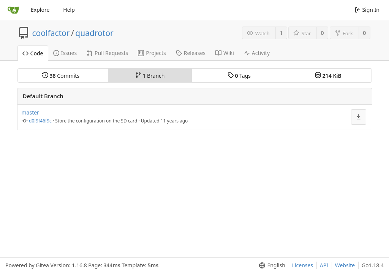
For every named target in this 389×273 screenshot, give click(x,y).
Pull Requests (107, 52)
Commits (60, 75)
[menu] (270, 265)
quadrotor (94, 33)
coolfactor (51, 33)
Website (345, 265)
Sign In (367, 9)
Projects (152, 52)
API (324, 265)
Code (32, 53)
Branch (150, 75)
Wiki (224, 52)
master (30, 112)
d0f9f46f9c (40, 121)
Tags (239, 75)
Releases (191, 52)
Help (69, 9)
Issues (65, 52)
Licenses (302, 265)
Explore (40, 9)
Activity (257, 52)
